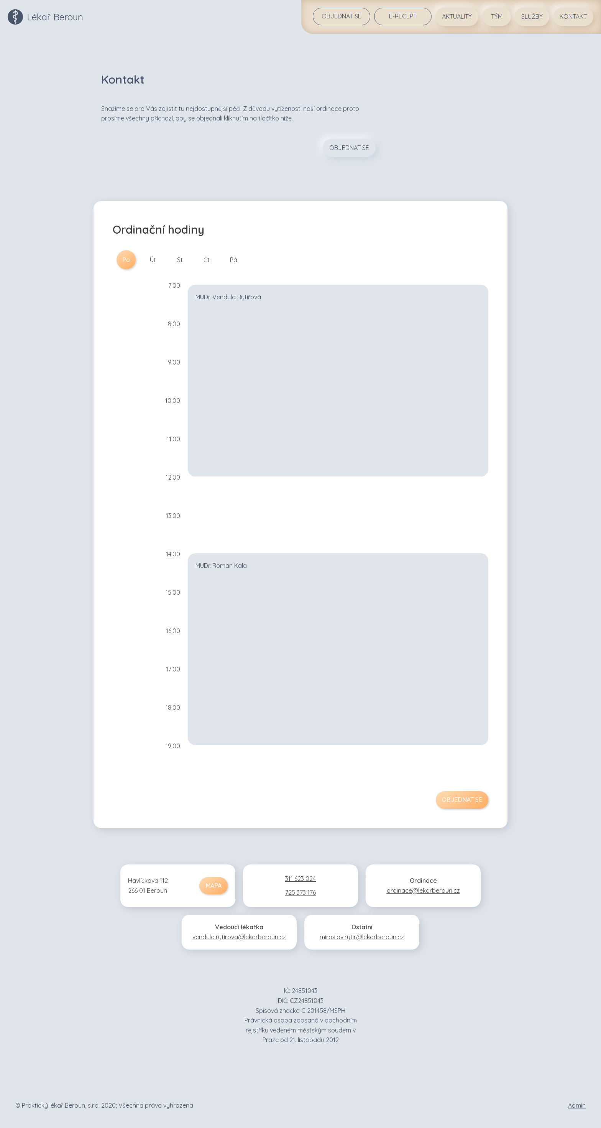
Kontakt (573, 16)
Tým (496, 16)
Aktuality (457, 16)
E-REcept (403, 16)
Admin (577, 1105)
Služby (532, 16)
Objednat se (341, 16)
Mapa (213, 885)
